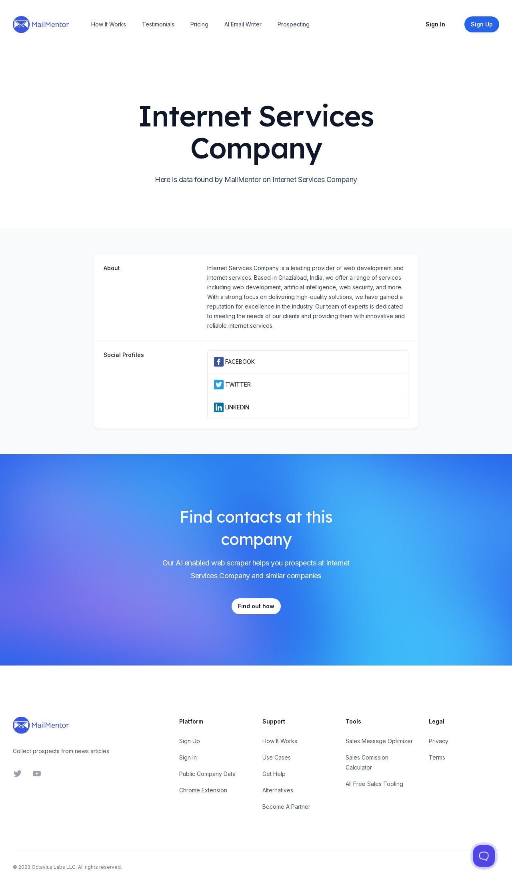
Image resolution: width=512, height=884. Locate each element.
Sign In (435, 24)
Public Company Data (207, 773)
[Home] (41, 24)
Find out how (256, 606)
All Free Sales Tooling (374, 783)
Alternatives (277, 790)
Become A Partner (286, 806)
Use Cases (276, 757)
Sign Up (189, 741)
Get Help (274, 773)
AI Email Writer (243, 24)
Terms (437, 757)
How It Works (108, 24)
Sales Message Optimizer (379, 741)
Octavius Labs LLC (54, 867)
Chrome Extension (203, 790)
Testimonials (158, 24)
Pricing (199, 24)
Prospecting (294, 24)
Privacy (438, 741)
